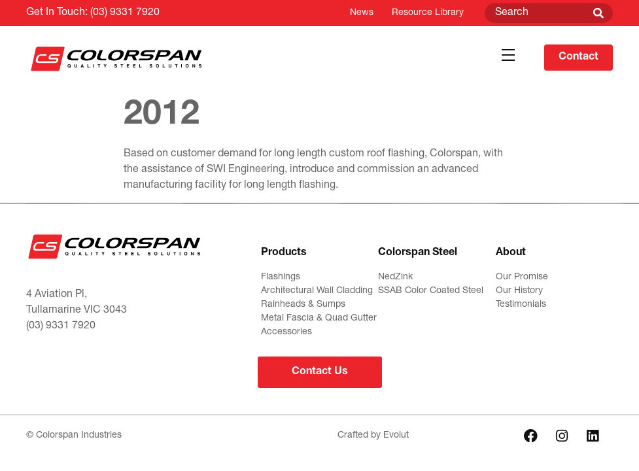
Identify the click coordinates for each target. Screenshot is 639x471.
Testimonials (521, 304)
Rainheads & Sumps (303, 304)
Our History (519, 291)
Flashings (280, 277)
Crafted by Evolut (373, 435)
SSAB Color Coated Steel (430, 291)
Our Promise (522, 277)
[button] (508, 55)
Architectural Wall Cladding (317, 291)
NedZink (395, 277)
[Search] (598, 13)
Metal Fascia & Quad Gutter (319, 318)
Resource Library (428, 13)
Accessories (286, 332)
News (361, 13)
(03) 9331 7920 (125, 13)
